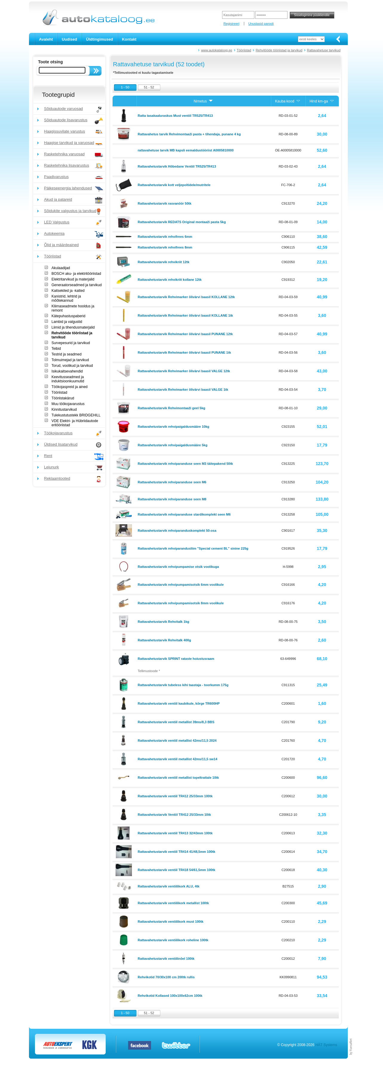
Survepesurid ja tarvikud (71, 343)
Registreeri (231, 23)
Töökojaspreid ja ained (70, 387)
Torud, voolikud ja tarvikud (72, 366)
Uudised (69, 39)
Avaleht (46, 39)
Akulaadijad (61, 268)
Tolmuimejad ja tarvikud (70, 360)
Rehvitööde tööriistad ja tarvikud (279, 50)
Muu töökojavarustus (68, 404)
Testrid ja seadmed (67, 354)
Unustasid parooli (261, 23)
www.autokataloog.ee (216, 50)
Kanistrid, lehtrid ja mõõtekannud (66, 298)
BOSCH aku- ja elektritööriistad (76, 274)
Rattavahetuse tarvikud (324, 50)
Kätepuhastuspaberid (68, 316)
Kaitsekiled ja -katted (68, 291)
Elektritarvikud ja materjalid (73, 279)
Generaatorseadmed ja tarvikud (77, 285)
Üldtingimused (99, 39)
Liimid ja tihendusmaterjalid (73, 327)
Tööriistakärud (63, 398)
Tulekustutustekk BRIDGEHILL (76, 415)
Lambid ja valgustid (67, 322)
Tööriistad (244, 50)
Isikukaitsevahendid (67, 371)
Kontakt (129, 39)
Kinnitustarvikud (64, 409)
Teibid (56, 349)
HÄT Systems (326, 1045)
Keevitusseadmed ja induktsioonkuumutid (68, 379)
